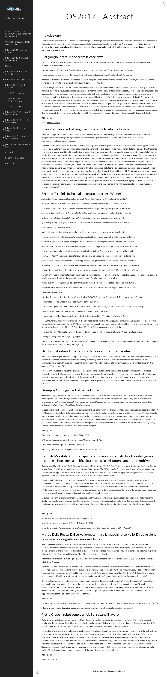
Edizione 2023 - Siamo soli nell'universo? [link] (16, 58)
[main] (99, 16)
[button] (164, 4)
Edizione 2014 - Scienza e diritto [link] (16, 129)
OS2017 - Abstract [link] (16, 106)
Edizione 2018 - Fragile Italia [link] (17, 79)
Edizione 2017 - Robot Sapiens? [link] (15, 86)
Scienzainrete (109, 623)
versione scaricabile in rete (113, 327)
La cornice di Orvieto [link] (14, 157)
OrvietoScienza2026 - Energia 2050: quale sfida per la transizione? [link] (18, 33)
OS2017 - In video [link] (16, 93)
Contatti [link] (9, 152)
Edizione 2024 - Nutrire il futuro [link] (16, 51)
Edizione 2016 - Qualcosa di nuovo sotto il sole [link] (17, 113)
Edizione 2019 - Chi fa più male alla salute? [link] (16, 72)
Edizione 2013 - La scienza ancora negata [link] (16, 137)
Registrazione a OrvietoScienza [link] (15, 99)
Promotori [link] (9, 163)
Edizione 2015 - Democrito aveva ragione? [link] (17, 121)
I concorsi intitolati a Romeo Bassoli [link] (17, 145)
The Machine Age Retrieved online (71, 316)
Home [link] (8, 66)
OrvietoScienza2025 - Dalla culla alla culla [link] (17, 42)
